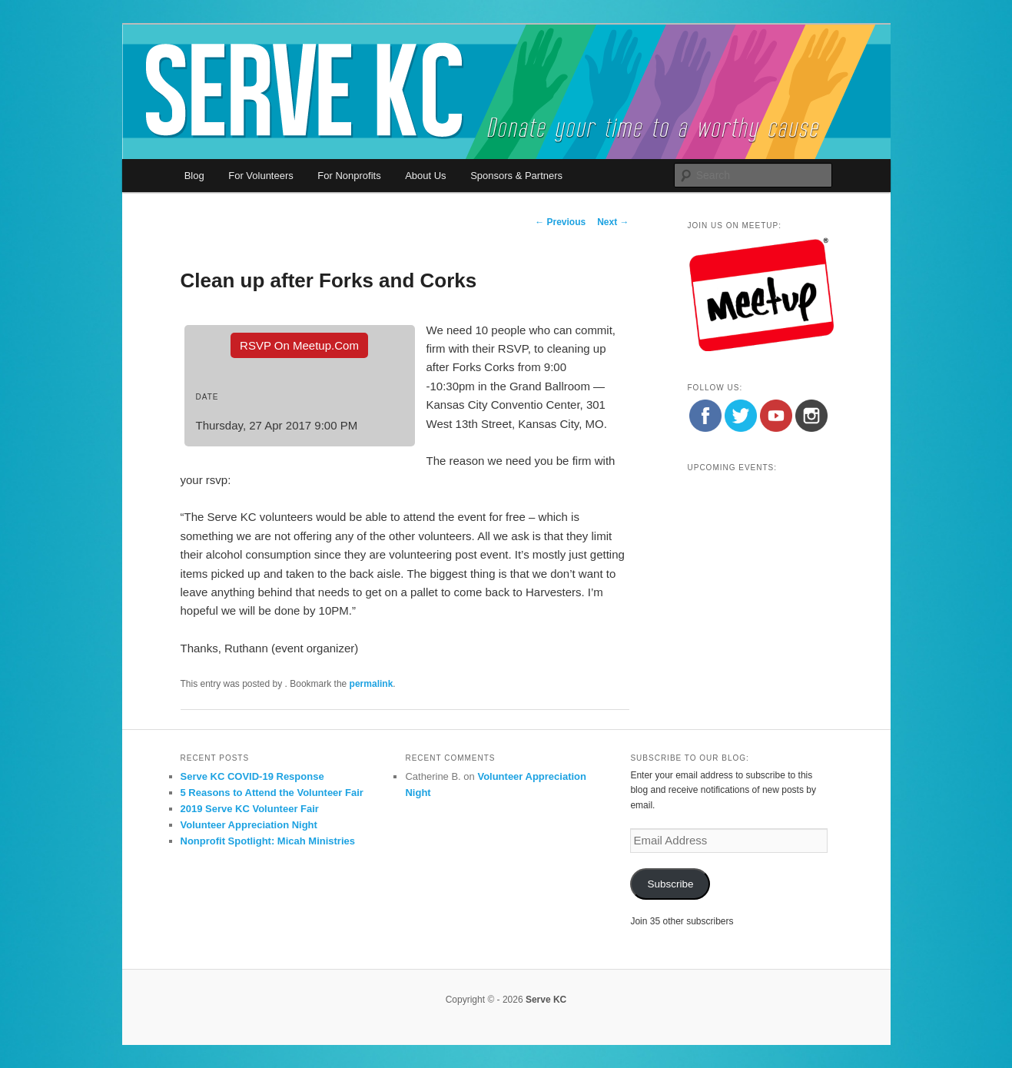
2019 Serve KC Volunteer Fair (250, 808)
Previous (560, 222)
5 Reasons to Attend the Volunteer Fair (272, 792)
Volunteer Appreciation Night (249, 825)
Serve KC (546, 999)
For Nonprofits (348, 175)
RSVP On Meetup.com (299, 345)
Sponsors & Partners (516, 175)
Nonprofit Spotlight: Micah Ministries (268, 841)
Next (613, 222)
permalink (371, 683)
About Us (425, 175)
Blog (194, 175)
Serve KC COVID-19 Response (252, 776)
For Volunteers (261, 175)
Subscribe (670, 884)
